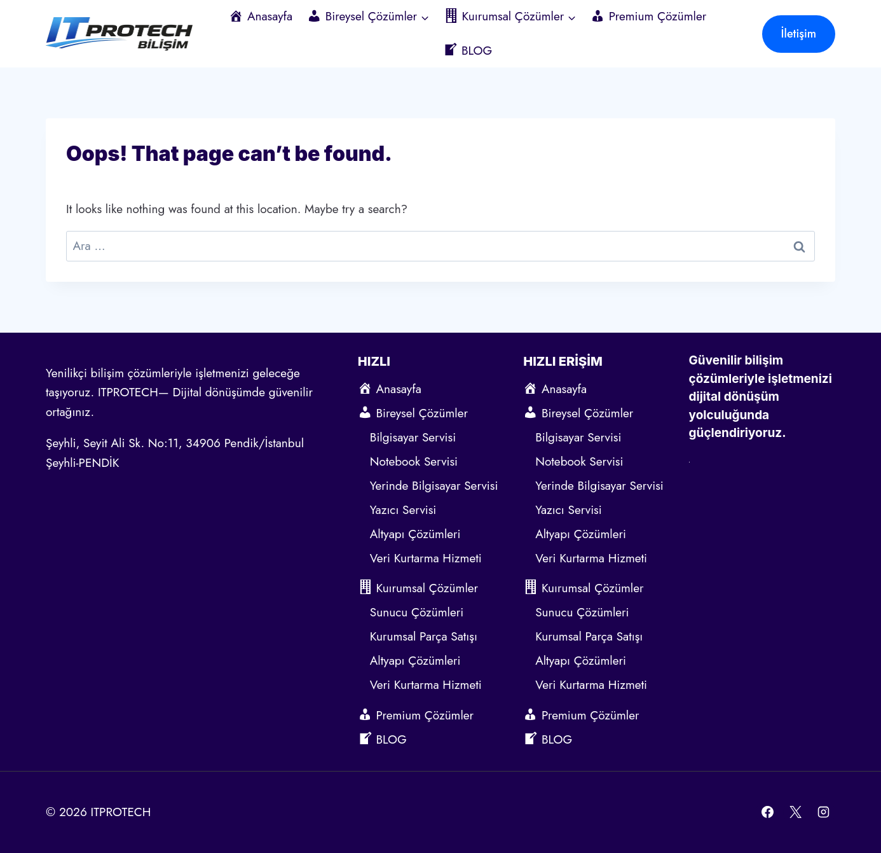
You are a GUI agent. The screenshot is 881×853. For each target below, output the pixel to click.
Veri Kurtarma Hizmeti (426, 558)
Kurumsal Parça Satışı (423, 636)
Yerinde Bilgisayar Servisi (434, 485)
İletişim (798, 33)
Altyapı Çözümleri (415, 534)
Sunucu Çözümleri (416, 612)
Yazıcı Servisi (405, 509)
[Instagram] (823, 812)
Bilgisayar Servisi (413, 437)
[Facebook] (768, 812)
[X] (795, 812)
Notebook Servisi (414, 461)
